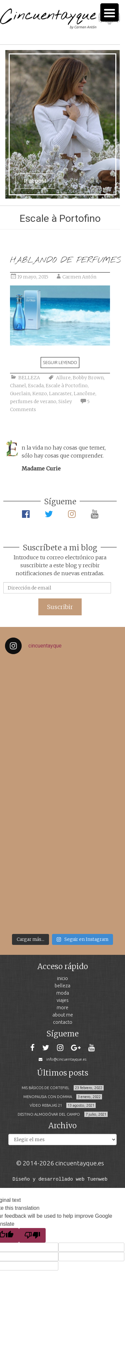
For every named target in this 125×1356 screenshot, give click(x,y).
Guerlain (20, 394)
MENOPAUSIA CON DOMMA (47, 1097)
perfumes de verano (33, 401)
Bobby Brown (88, 378)
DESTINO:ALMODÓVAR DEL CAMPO (49, 1114)
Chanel (18, 386)
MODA (62, 993)
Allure (63, 378)
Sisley (65, 401)
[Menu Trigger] (109, 12)
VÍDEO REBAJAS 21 (46, 1105)
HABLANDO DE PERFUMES (65, 260)
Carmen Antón (79, 277)
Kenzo (39, 394)
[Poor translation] (32, 1235)
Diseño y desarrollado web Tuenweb (60, 1179)
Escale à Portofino (67, 386)
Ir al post (35, 181)
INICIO (62, 978)
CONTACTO (62, 1022)
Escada (36, 386)
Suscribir (60, 607)
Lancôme (84, 394)
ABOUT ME (62, 1014)
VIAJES (63, 1000)
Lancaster (60, 394)
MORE (62, 1007)
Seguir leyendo (60, 362)
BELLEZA (29, 378)
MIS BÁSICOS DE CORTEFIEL (45, 1088)
